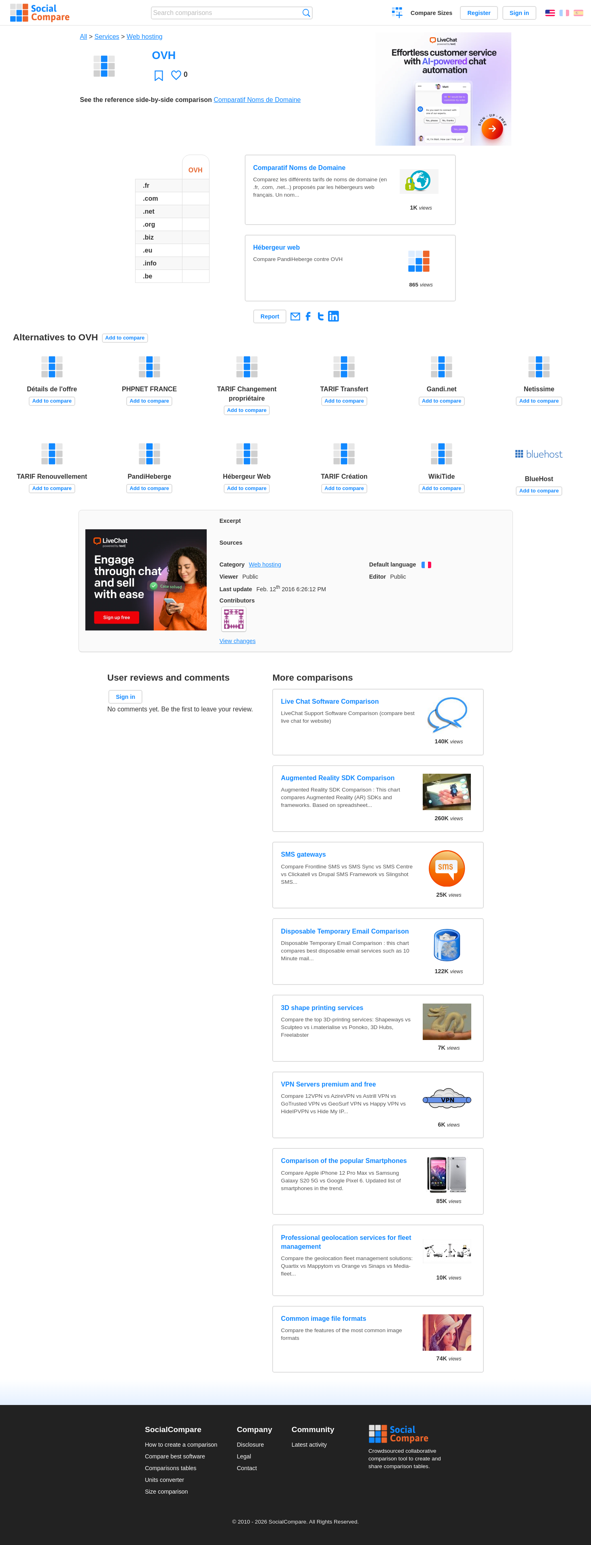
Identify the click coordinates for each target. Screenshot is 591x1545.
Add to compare (124, 338)
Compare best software (175, 1456)
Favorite (158, 75)
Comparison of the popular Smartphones (344, 1160)
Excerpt (230, 521)
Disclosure (250, 1444)
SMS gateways (303, 854)
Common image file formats (323, 1318)
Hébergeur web (276, 247)
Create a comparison (397, 13)
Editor (377, 576)
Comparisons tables (170, 1468)
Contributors (237, 600)
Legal (244, 1456)
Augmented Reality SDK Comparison (338, 778)
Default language (392, 564)
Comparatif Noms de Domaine (257, 99)
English (550, 13)
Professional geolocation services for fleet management (346, 1242)
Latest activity (309, 1444)
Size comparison (166, 1491)
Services (107, 36)
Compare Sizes (431, 13)
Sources (231, 542)
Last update (236, 589)
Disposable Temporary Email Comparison (345, 931)
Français (564, 13)
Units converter (164, 1480)
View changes (238, 641)
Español (578, 13)
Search (306, 13)
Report (270, 316)
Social (407, 1434)
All (83, 36)
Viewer (229, 576)
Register (479, 13)
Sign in (519, 13)
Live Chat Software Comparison (330, 701)
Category (232, 564)
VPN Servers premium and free (328, 1084)
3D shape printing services (322, 1007)
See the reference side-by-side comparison (146, 99)
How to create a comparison (181, 1444)
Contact (247, 1468)
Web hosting (145, 36)
